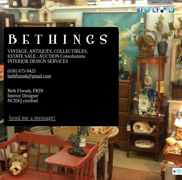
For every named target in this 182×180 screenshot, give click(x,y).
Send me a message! (32, 118)
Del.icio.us (163, 9)
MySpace (155, 9)
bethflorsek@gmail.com (29, 76)
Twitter (147, 9)
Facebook (139, 9)
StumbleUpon (171, 9)
